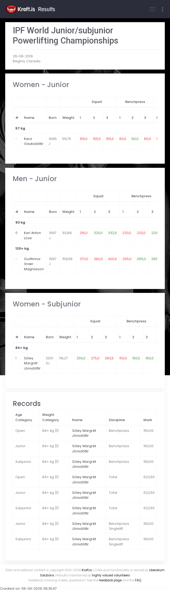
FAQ (138, 580)
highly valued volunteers (111, 575)
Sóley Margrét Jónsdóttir (32, 363)
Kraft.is (87, 570)
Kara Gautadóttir (33, 141)
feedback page (110, 580)
